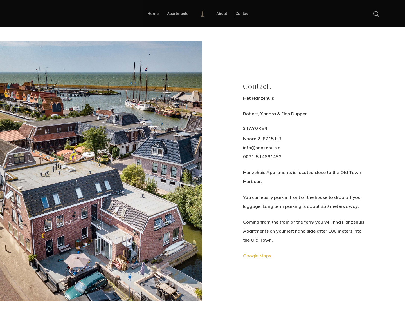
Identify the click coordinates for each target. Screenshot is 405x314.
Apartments (177, 13)
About (221, 13)
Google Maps (257, 256)
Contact (242, 13)
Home (153, 13)
